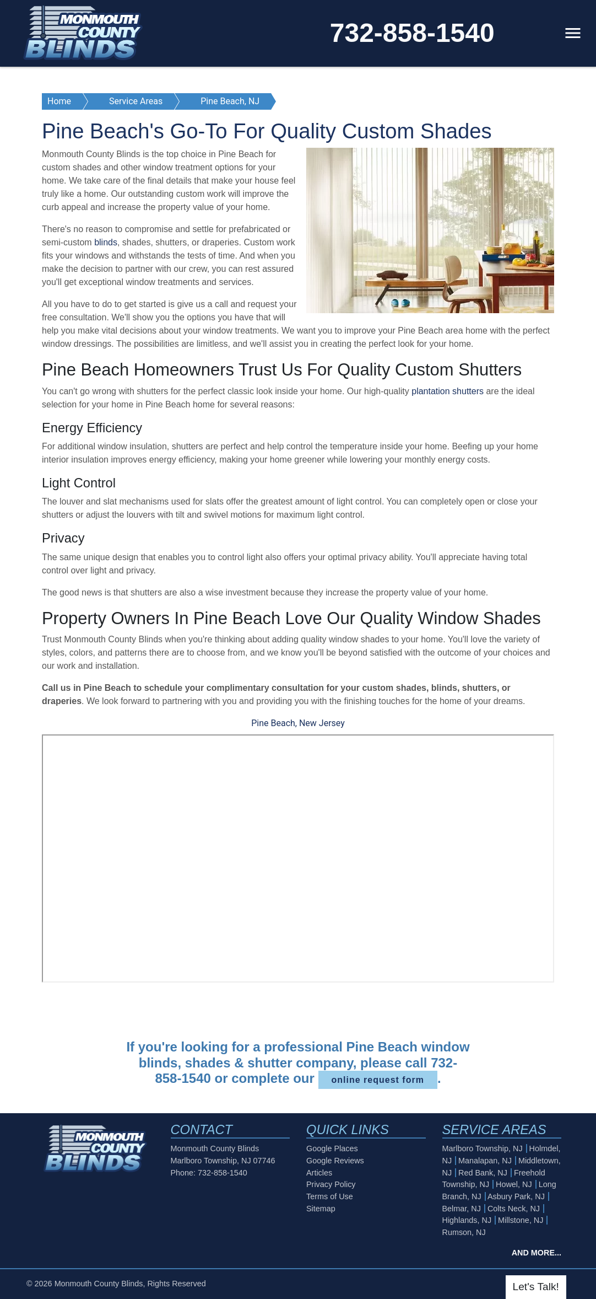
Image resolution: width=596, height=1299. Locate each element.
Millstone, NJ (520, 1220)
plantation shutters (447, 391)
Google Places (332, 1148)
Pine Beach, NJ (230, 101)
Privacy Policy (331, 1184)
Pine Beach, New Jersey (298, 723)
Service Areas (135, 101)
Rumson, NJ (464, 1232)
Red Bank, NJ (482, 1172)
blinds (105, 242)
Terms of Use (329, 1196)
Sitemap (320, 1208)
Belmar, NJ (461, 1208)
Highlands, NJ (467, 1220)
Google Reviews (335, 1160)
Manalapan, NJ (485, 1160)
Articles (319, 1172)
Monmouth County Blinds (99, 1283)
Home (59, 101)
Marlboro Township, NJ (482, 1148)
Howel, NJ (514, 1184)
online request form (378, 1080)
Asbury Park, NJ (516, 1196)
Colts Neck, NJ (513, 1208)
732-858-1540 (412, 32)
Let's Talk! (536, 1286)
